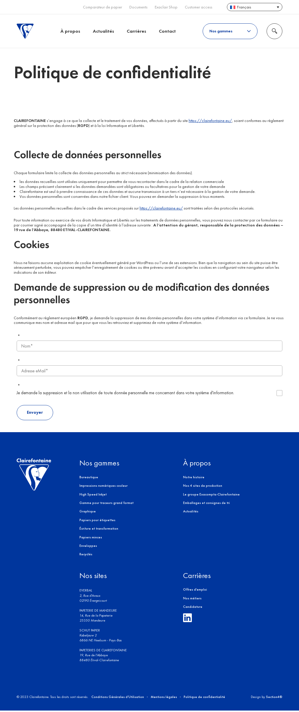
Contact (167, 31)
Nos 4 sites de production (202, 487)
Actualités (103, 31)
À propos (70, 31)
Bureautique (88, 478)
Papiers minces (90, 538)
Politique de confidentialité (204, 698)
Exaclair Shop (166, 7)
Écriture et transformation (98, 530)
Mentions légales (164, 698)
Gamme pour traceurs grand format (106, 504)
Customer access (198, 7)
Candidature (192, 608)
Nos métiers (192, 599)
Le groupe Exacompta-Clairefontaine (211, 495)
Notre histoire (193, 478)
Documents (138, 7)
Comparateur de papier (102, 7)
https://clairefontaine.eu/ (210, 121)
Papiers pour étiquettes (97, 521)
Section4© (274, 698)
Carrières (136, 31)
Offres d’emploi (195, 591)
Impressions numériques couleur (103, 487)
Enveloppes (88, 547)
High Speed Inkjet (93, 495)
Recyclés (85, 556)
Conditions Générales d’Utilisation (117, 698)
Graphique (87, 513)
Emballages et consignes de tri (206, 504)
